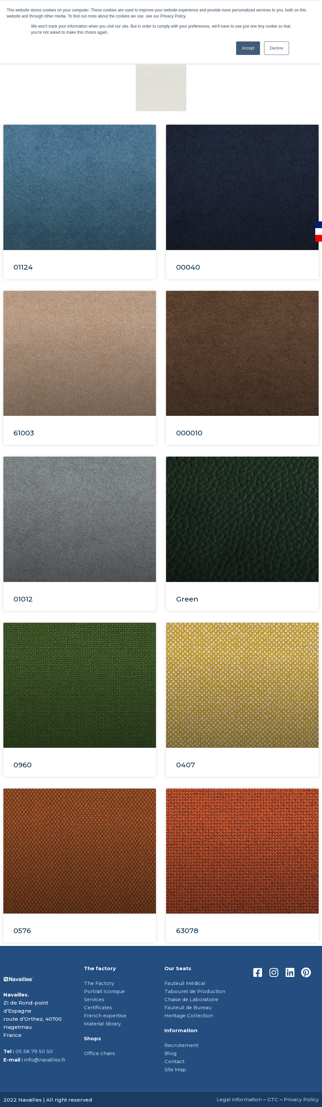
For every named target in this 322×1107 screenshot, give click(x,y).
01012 (23, 599)
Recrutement (182, 1045)
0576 (22, 930)
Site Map (175, 1069)
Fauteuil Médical (186, 983)
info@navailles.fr (45, 1059)
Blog (170, 1053)
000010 (189, 433)
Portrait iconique (105, 991)
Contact (174, 1061)
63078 (187, 930)
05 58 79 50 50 (34, 1051)
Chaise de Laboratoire (193, 999)
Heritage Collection (190, 1015)
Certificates (99, 1007)
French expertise (106, 1015)
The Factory (100, 983)
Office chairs (100, 1053)
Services (94, 999)
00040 (188, 267)
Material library (103, 1023)
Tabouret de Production (196, 991)
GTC (272, 1099)
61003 (23, 433)
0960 (22, 765)
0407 (185, 765)
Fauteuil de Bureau (190, 1007)
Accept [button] (248, 48)
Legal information (238, 1099)
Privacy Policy (301, 1099)
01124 (23, 267)
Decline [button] (276, 48)
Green (187, 599)
